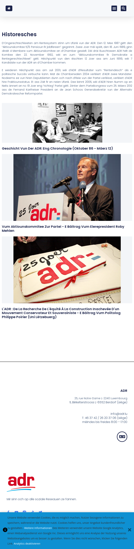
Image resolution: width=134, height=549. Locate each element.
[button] (114, 8)
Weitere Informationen (38, 528)
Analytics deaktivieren (27, 543)
